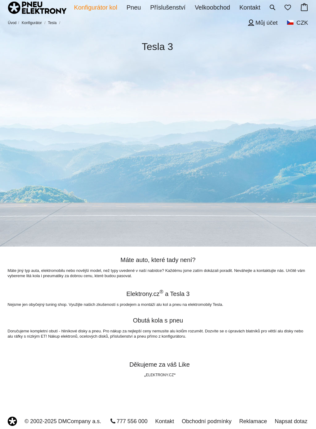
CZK (302, 22)
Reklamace (253, 421)
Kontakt (164, 421)
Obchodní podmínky (206, 421)
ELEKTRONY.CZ (160, 375)
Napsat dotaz (291, 421)
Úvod (12, 23)
